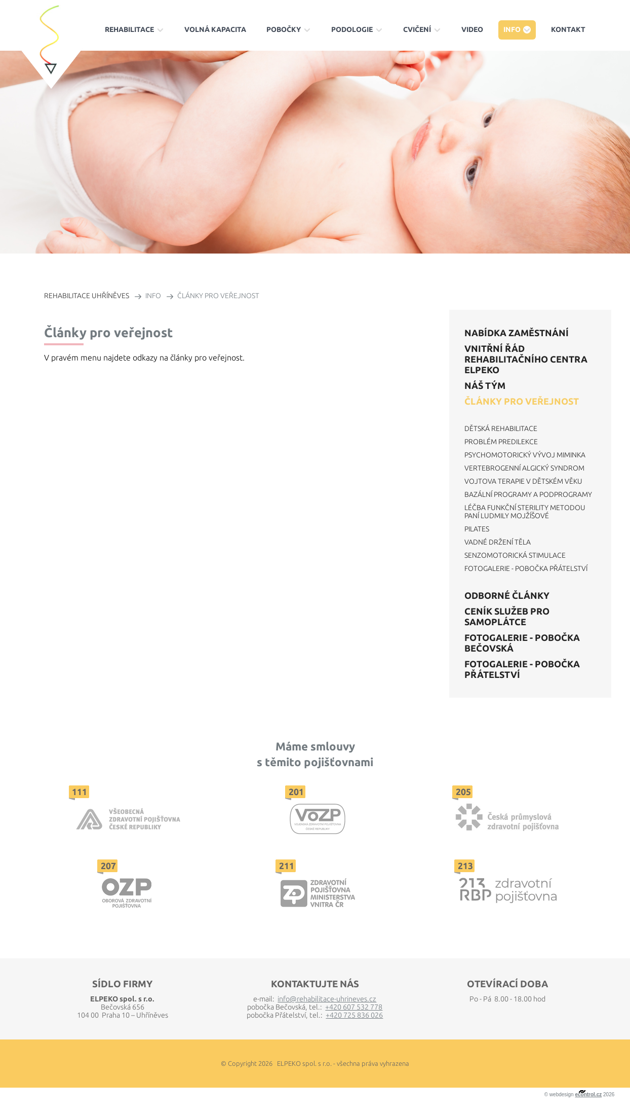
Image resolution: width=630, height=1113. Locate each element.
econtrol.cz (588, 1094)
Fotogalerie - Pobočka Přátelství (525, 568)
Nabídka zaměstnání (516, 333)
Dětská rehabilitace (500, 428)
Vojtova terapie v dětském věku (523, 481)
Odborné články (506, 595)
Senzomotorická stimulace (515, 555)
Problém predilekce (501, 442)
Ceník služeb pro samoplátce (506, 616)
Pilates (476, 529)
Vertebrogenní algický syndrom (524, 468)
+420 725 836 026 (354, 1015)
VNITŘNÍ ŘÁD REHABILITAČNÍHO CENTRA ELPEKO (525, 359)
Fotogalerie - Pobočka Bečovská (522, 642)
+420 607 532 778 (353, 1007)
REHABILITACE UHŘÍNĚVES (86, 296)
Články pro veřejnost (521, 401)
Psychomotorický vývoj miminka (524, 455)
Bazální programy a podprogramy (528, 494)
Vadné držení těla (497, 542)
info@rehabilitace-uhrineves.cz (327, 999)
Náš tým (484, 385)
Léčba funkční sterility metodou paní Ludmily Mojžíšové (524, 512)
